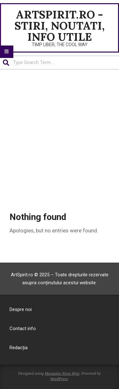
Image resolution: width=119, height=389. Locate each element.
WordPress (59, 378)
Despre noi (21, 309)
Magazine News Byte (62, 373)
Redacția (19, 347)
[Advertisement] (59, 140)
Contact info (23, 328)
